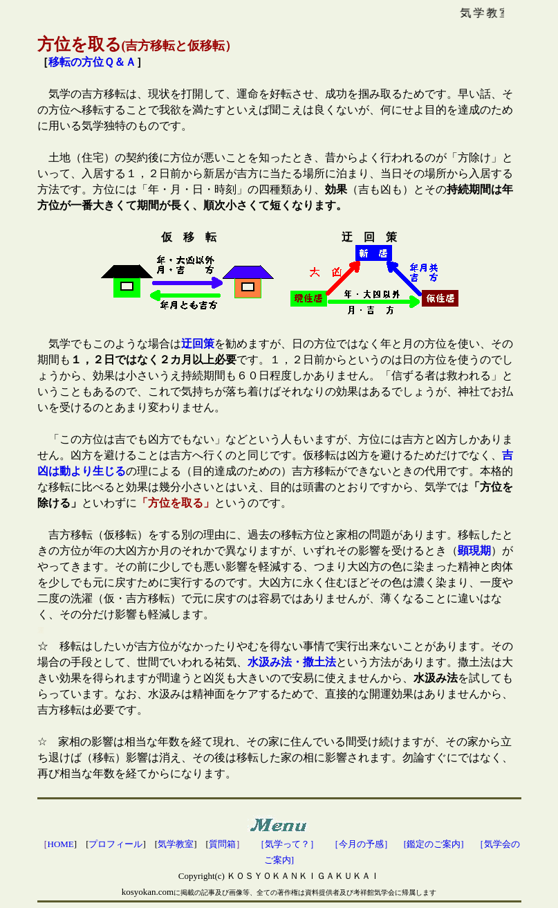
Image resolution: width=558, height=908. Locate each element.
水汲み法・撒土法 (292, 662)
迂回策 (197, 343)
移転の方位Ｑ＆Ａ (92, 62)
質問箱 (222, 844)
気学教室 (176, 844)
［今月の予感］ (361, 844)
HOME (61, 844)
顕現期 (474, 550)
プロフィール (115, 844)
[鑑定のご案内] (434, 844)
